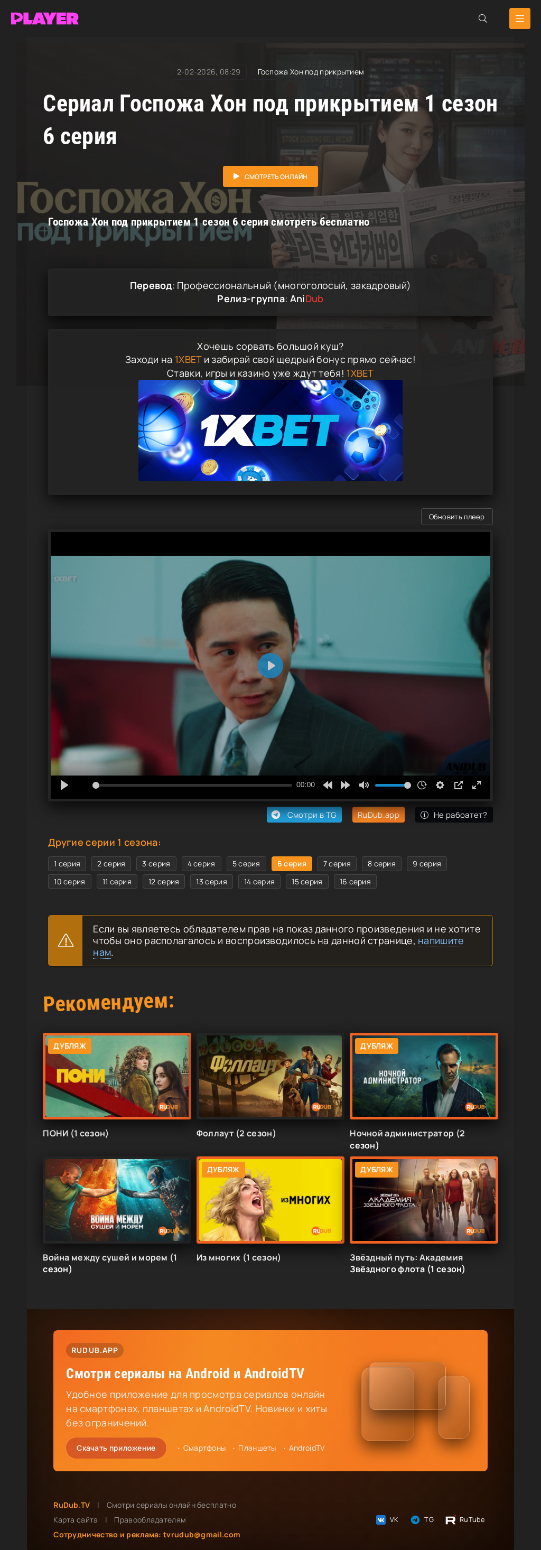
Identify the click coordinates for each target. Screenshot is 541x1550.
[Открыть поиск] (483, 18)
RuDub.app (378, 814)
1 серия (67, 863)
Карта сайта (75, 1520)
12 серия (163, 881)
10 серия (69, 881)
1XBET (188, 359)
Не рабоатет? (454, 814)
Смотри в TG (303, 814)
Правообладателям (150, 1520)
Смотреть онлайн (276, 176)
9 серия (427, 863)
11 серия (117, 881)
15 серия (307, 881)
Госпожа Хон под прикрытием (311, 72)
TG (421, 1520)
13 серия (211, 881)
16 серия (355, 881)
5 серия (246, 863)
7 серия (337, 863)
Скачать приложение (116, 1448)
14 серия (259, 881)
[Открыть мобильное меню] (519, 18)
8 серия (382, 863)
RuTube (464, 1520)
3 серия (156, 863)
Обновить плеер (457, 516)
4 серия (202, 863)
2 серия (111, 863)
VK (387, 1520)
